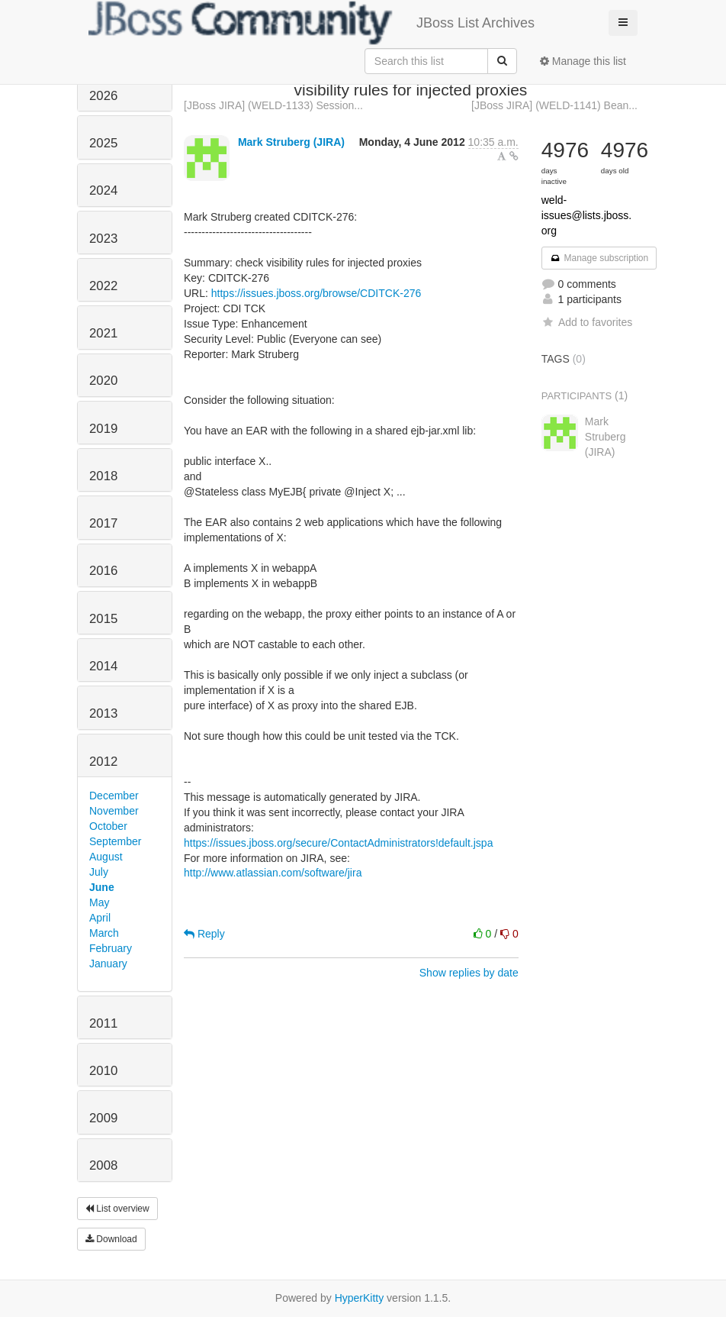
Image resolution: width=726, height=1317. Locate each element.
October (108, 826)
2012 (103, 761)
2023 (103, 238)
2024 (103, 190)
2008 (103, 1165)
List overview (117, 1208)
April (100, 918)
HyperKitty (359, 1298)
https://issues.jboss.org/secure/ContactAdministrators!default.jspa (338, 843)
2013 (103, 713)
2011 (103, 1023)
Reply (204, 934)
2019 (103, 428)
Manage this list (583, 61)
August (106, 857)
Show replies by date (469, 973)
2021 (103, 333)
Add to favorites (586, 322)
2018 (103, 476)
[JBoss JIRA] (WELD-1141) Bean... (554, 105)
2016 (103, 570)
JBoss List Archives (311, 23)
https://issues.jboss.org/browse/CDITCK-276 (316, 293)
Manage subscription (599, 258)
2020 (103, 380)
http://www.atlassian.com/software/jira (272, 873)
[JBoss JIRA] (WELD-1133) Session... (273, 105)
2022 (103, 286)
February (110, 948)
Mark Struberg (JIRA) (291, 142)
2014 (103, 666)
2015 (103, 619)
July (98, 872)
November (114, 811)
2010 (103, 1071)
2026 (103, 96)
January (108, 963)
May (99, 902)
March (104, 933)
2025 (103, 143)
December (114, 795)
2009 (103, 1118)
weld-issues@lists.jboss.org (586, 215)
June (101, 887)
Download (111, 1239)
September (115, 841)
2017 (103, 523)
